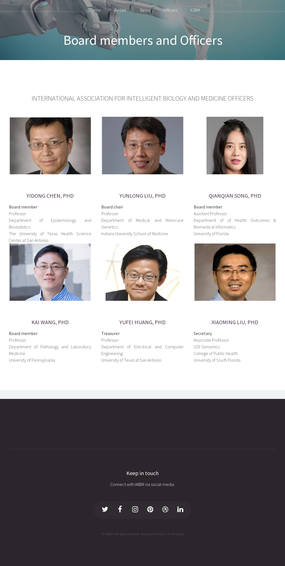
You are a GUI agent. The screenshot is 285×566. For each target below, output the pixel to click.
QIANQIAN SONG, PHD (235, 195)
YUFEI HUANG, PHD (142, 322)
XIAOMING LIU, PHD (235, 322)
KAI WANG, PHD (50, 322)
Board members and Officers (143, 40)
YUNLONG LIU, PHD (142, 195)
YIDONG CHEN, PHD (50, 195)
